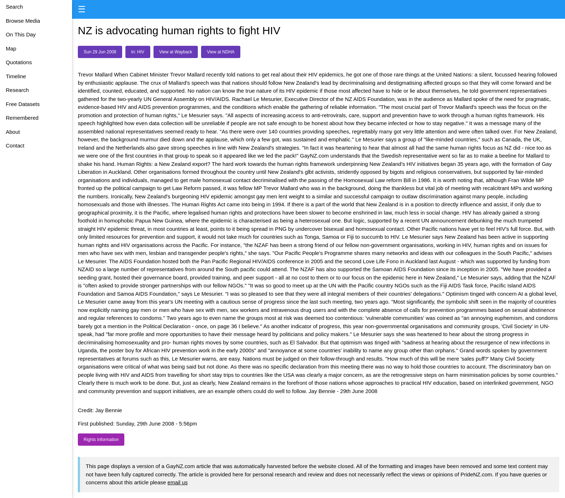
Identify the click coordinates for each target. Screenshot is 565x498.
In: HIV (137, 51)
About (13, 132)
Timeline (16, 76)
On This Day (21, 34)
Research (17, 90)
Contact (15, 145)
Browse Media (23, 21)
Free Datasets (23, 104)
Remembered (22, 118)
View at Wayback (175, 51)
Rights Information (101, 439)
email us (178, 482)
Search (14, 7)
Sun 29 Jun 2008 (100, 51)
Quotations (19, 62)
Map (11, 48)
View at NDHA (220, 51)
